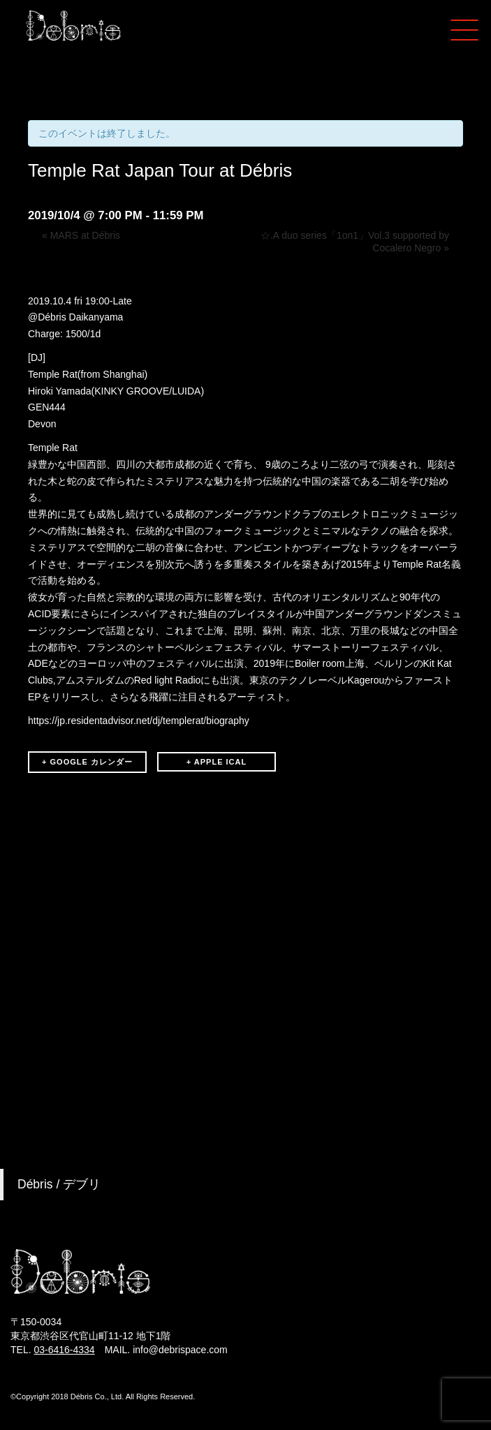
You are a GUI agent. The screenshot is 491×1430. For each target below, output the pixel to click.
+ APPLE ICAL (216, 762)
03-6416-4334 (64, 1349)
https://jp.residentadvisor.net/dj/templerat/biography (138, 720)
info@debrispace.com (180, 1349)
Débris (52, 317)
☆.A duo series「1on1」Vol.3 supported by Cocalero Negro (355, 241)
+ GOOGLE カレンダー (87, 762)
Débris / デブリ (59, 1184)
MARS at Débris (81, 235)
